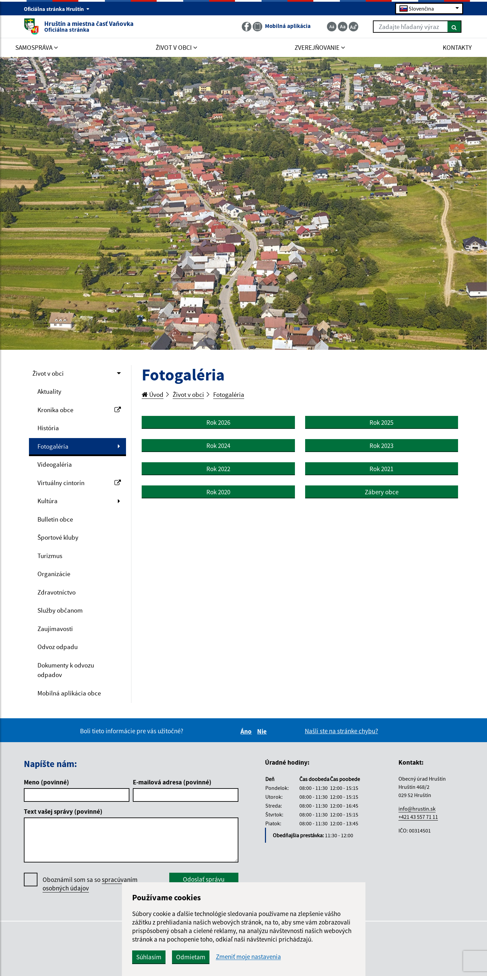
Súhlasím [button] (148, 957)
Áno (247, 731)
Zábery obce (381, 492)
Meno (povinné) (46, 782)
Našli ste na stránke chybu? (341, 731)
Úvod (152, 394)
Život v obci (48, 373)
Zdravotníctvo (56, 592)
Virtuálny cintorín (79, 483)
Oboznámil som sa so (90, 883)
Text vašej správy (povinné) (63, 811)
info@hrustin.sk (417, 808)
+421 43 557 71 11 (418, 816)
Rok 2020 (218, 492)
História (48, 428)
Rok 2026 (218, 422)
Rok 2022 (218, 469)
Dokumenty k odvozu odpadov (65, 670)
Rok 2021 (381, 469)
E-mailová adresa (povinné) (172, 782)
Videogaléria (54, 464)
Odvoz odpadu (57, 647)
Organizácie (53, 574)
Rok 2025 (381, 422)
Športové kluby (57, 537)
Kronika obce (79, 410)
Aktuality (49, 391)
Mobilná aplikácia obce (69, 693)
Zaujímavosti (55, 629)
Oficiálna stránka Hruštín (57, 8)
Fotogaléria (52, 446)
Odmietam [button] (190, 957)
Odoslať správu (203, 879)
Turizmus (49, 556)
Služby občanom (60, 610)
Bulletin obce (55, 519)
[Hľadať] (454, 26)
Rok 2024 (218, 445)
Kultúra (47, 501)
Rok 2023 (381, 445)
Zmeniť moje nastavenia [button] (248, 957)
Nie (263, 731)
